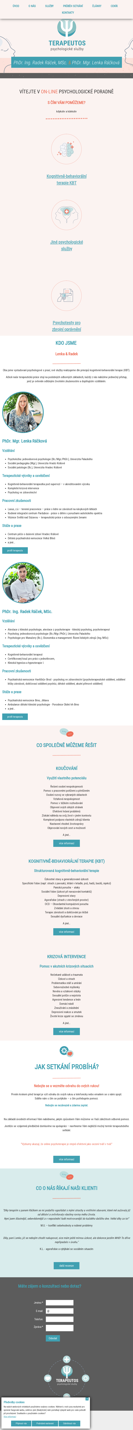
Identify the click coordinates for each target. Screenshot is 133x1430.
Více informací (10, 1416)
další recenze (66, 1265)
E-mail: (39, 1311)
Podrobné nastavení (45, 1423)
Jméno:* (38, 1302)
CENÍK (114, 6)
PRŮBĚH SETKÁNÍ (73, 6)
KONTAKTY (68, 12)
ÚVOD (16, 6)
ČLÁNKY (96, 6)
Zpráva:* (38, 1327)
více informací (66, 843)
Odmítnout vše (69, 1423)
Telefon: (38, 1319)
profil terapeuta (15, 550)
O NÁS (32, 6)
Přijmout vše (21, 1423)
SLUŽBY (49, 6)
